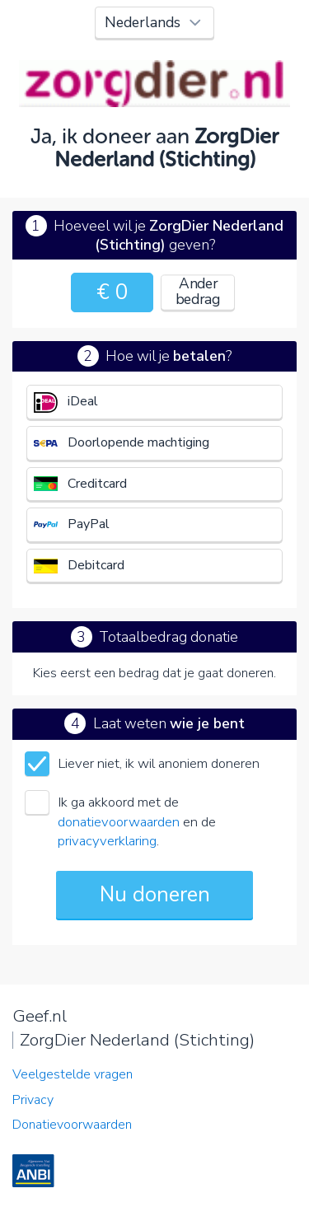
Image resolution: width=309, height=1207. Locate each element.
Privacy (33, 1100)
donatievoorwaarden (119, 821)
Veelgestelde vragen (72, 1074)
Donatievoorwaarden (72, 1125)
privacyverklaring (107, 840)
